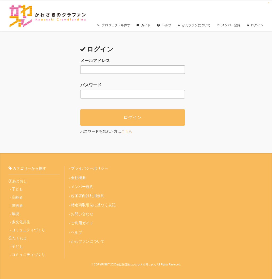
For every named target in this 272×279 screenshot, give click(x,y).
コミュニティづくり (28, 229)
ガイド (144, 24)
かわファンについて (194, 24)
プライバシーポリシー (89, 167)
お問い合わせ (82, 213)
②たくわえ (17, 237)
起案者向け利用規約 (87, 195)
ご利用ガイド (82, 222)
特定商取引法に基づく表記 (93, 204)
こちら (126, 130)
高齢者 (17, 196)
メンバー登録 (228, 24)
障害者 (17, 205)
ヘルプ (164, 24)
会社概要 (78, 176)
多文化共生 (21, 221)
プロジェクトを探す (113, 24)
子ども (17, 188)
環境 (15, 213)
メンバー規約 (82, 186)
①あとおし (17, 180)
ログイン (255, 24)
